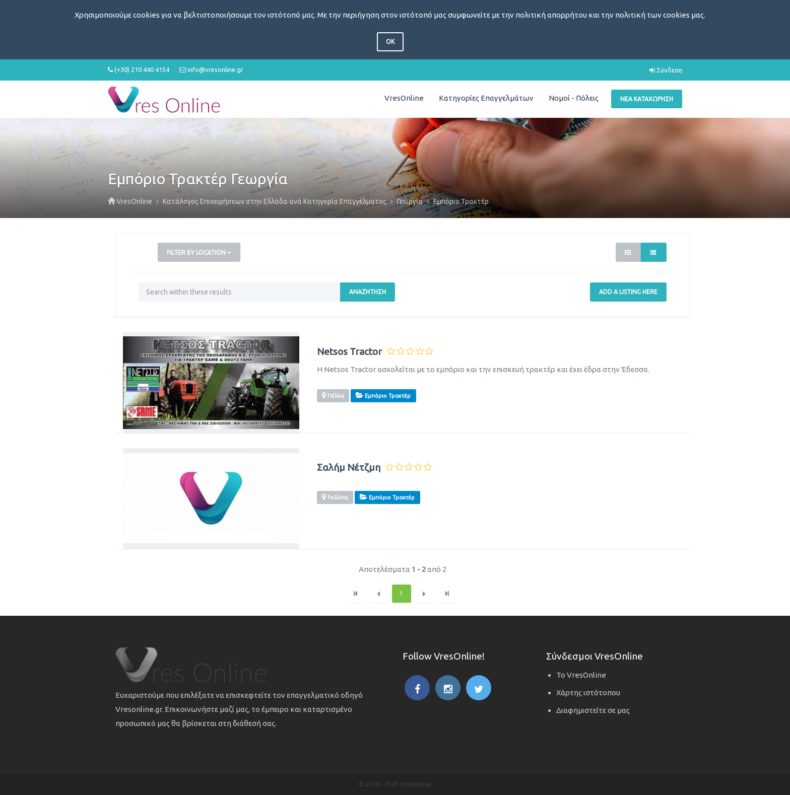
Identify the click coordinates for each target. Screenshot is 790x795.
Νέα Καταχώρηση (646, 99)
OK (390, 41)
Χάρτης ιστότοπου (588, 692)
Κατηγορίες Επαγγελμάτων (486, 98)
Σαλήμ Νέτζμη (348, 467)
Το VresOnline (581, 675)
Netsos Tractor (349, 351)
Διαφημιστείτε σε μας (593, 710)
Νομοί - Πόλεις (574, 98)
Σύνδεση (665, 70)
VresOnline (404, 98)
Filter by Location (199, 252)
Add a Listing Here (628, 291)
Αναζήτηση (367, 291)
